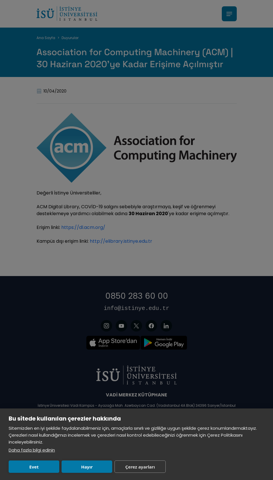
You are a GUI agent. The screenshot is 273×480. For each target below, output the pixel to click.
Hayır (87, 467)
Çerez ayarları (140, 467)
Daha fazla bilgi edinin (32, 450)
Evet (34, 467)
